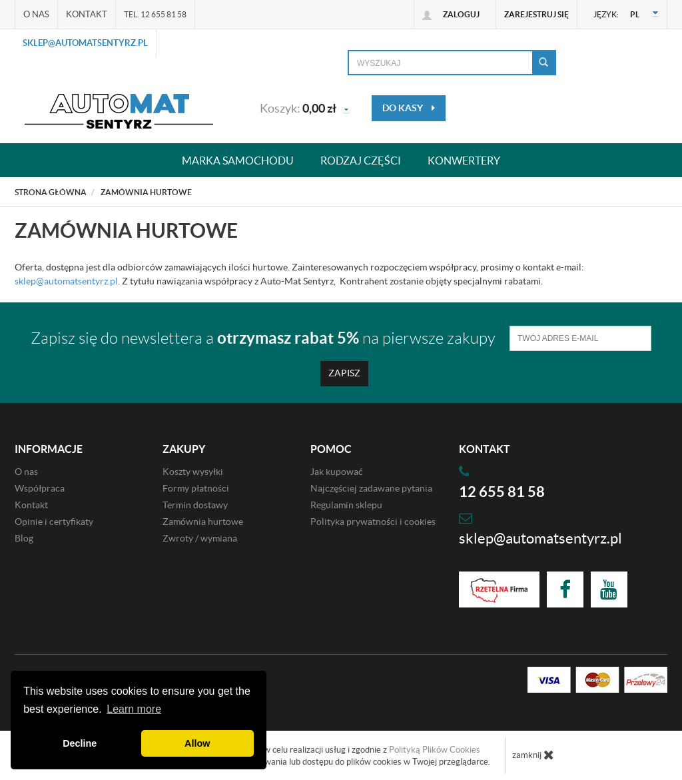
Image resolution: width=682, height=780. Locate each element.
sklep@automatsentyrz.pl (85, 43)
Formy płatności (196, 488)
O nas (36, 14)
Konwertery (463, 160)
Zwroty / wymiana (200, 538)
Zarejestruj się (536, 14)
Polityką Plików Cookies (434, 750)
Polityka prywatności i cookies (373, 521)
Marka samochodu (238, 160)
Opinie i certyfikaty (54, 521)
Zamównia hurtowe (203, 521)
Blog (24, 538)
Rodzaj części (360, 160)
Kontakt (86, 14)
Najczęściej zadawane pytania (371, 488)
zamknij (533, 754)
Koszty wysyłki (193, 471)
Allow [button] (197, 743)
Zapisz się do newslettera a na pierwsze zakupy (263, 338)
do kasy (408, 108)
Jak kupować (336, 471)
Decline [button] (80, 743)
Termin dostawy (195, 505)
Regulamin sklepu (346, 505)
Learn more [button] (134, 709)
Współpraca (40, 488)
